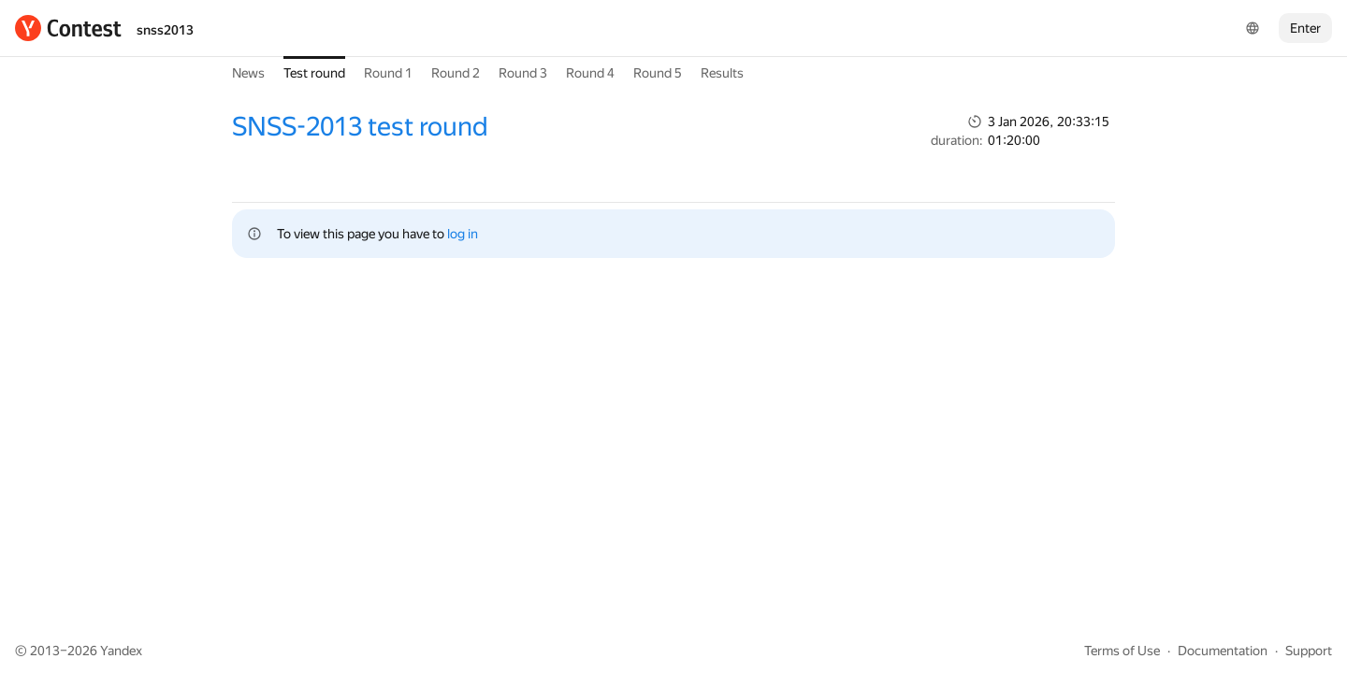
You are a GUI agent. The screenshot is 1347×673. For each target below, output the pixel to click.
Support (1308, 650)
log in (462, 233)
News (248, 72)
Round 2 (455, 72)
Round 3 (523, 72)
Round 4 (590, 72)
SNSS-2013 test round (360, 126)
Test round (314, 72)
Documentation (1222, 650)
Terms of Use (1122, 650)
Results (722, 72)
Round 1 (388, 72)
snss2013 (165, 29)
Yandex (121, 650)
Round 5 (657, 72)
